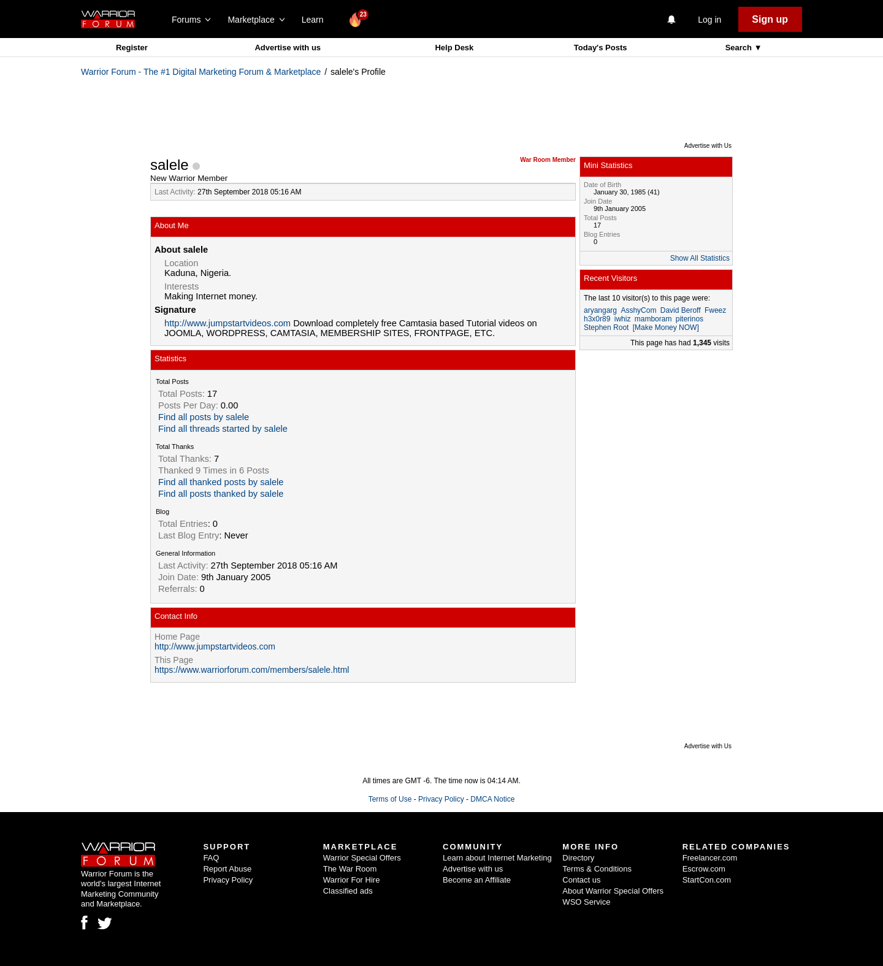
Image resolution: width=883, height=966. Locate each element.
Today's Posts (600, 47)
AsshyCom (638, 310)
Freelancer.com (710, 857)
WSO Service (586, 902)
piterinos (689, 319)
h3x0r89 (597, 319)
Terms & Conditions (597, 868)
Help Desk (454, 47)
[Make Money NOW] (666, 327)
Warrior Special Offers (362, 857)
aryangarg (600, 310)
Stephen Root (606, 327)
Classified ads (348, 890)
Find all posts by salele (203, 417)
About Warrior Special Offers (612, 890)
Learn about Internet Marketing (497, 857)
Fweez (715, 310)
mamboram (653, 319)
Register (132, 47)
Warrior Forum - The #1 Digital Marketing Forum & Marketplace (201, 72)
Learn (316, 20)
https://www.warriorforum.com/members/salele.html (252, 670)
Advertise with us (287, 47)
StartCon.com (706, 879)
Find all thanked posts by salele (221, 482)
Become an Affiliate (477, 879)
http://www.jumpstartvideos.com (227, 323)
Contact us (581, 879)
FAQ (211, 857)
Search (739, 47)
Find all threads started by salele (223, 429)
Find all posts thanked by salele (221, 494)
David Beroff (680, 310)
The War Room (350, 868)
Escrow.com (703, 868)
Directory (578, 857)
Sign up (770, 19)
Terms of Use (390, 799)
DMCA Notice (492, 799)
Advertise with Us (708, 145)
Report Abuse (227, 868)
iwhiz (622, 319)
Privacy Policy (441, 799)
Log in (709, 20)
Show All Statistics (700, 258)
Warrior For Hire (351, 879)
